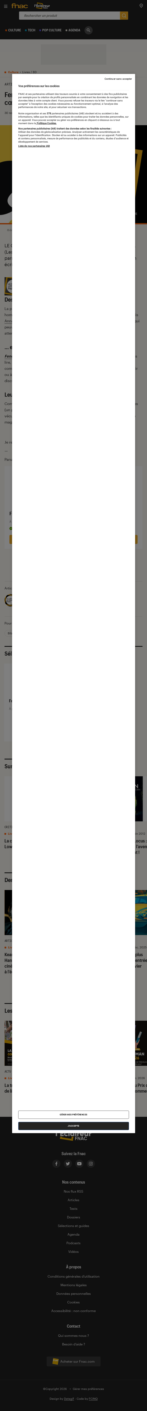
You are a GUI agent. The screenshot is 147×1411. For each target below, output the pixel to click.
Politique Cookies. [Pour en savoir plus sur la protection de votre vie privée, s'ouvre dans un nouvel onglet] (46, 123)
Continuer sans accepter (118, 78)
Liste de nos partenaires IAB (34, 146)
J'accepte (73, 1126)
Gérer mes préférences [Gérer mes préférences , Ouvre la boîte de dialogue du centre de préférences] (73, 1115)
